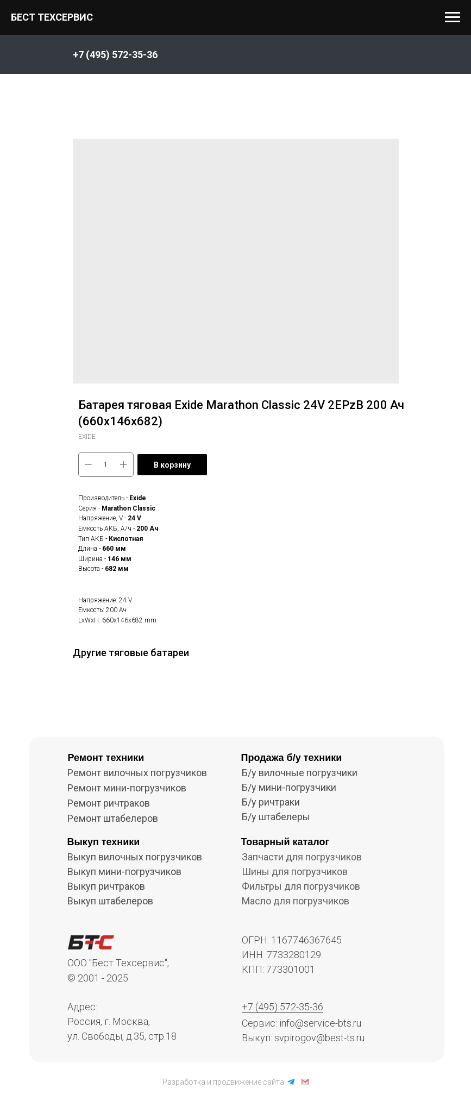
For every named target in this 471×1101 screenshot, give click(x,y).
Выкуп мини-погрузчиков (124, 871)
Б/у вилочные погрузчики (299, 772)
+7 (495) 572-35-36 (282, 1006)
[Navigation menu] (452, 17)
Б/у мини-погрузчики (289, 787)
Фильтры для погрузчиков (301, 886)
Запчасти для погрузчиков (302, 857)
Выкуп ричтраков (106, 886)
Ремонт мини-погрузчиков (126, 788)
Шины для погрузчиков (295, 871)
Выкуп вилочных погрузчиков (134, 857)
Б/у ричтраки (271, 802)
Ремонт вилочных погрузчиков (137, 772)
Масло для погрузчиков (295, 901)
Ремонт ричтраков (108, 803)
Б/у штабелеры (276, 816)
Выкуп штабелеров (110, 901)
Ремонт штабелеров (112, 818)
